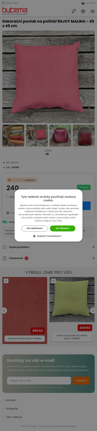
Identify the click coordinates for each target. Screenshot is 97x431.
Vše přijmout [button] (63, 228)
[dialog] (48, 215)
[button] (48, 236)
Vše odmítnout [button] (34, 228)
